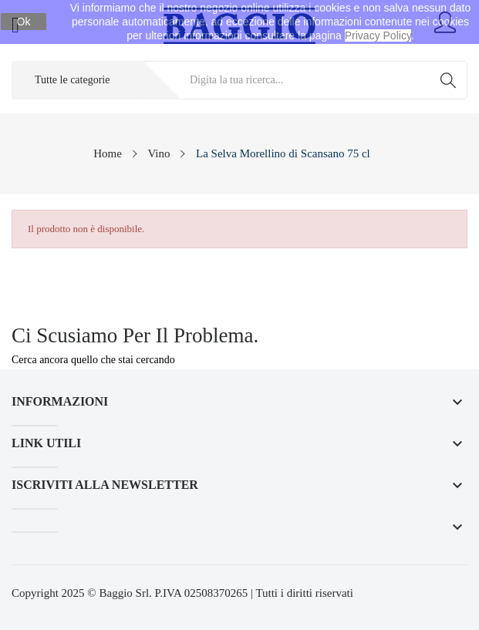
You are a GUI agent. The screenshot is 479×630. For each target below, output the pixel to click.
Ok (24, 21)
